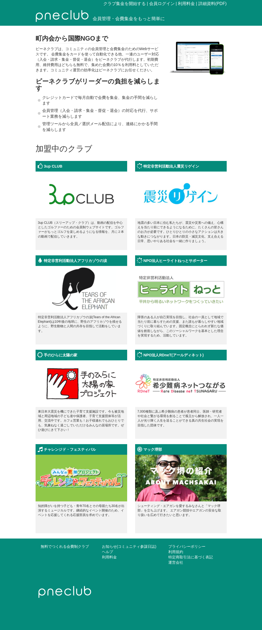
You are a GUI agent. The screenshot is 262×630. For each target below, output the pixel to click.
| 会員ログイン (161, 3)
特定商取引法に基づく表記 (190, 557)
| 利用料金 (185, 3)
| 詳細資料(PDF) (211, 3)
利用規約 (175, 552)
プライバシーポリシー (186, 546)
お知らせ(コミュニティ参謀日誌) (129, 546)
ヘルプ (107, 552)
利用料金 (109, 557)
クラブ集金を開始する (124, 3)
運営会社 (175, 562)
